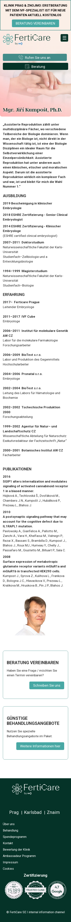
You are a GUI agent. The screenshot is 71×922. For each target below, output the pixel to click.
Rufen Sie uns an (37, 58)
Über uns (9, 824)
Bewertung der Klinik (16, 849)
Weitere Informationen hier (40, 746)
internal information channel (47, 912)
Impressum (10, 862)
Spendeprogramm (15, 837)
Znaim (53, 812)
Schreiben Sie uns (46, 685)
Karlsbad (33, 812)
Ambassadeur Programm (19, 856)
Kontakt (8, 843)
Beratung (38, 67)
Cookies (8, 868)
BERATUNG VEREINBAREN (35, 23)
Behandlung (10, 830)
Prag (14, 812)
